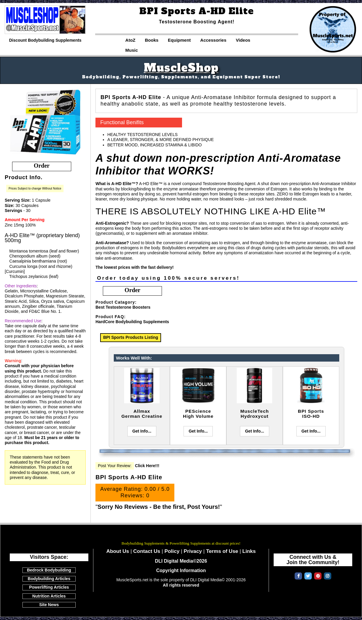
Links (249, 551)
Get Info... (142, 431)
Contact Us (146, 551)
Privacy (193, 551)
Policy (171, 551)
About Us (117, 551)
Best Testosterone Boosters (122, 307)
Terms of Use (222, 551)
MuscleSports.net (181, 535)
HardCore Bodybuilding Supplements (132, 321)
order (41, 165)
